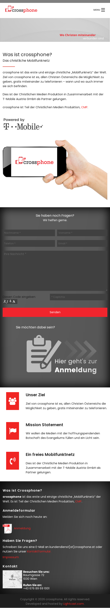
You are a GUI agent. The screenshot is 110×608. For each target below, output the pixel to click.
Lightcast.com (73, 604)
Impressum (11, 557)
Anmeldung (22, 528)
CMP (84, 107)
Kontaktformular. (39, 551)
